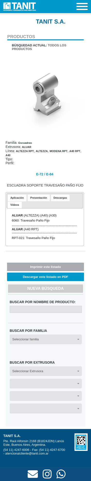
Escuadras (25, 142)
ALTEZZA (42, 151)
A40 (8, 155)
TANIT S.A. (51, 21)
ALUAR (26, 147)
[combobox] (46, 339)
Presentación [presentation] (38, 197)
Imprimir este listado (45, 267)
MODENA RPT (58, 151)
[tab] (17, 197)
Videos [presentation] (14, 204)
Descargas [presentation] (60, 197)
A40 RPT (74, 151)
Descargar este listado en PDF (45, 277)
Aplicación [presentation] (17, 197)
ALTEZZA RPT (25, 151)
